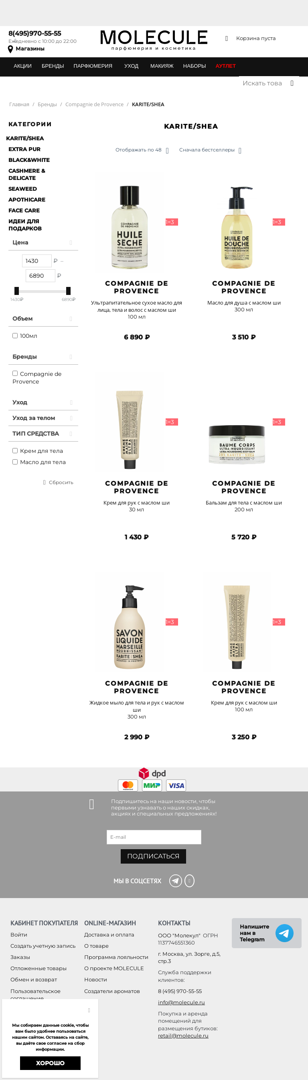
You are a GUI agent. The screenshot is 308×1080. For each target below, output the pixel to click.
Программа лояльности (116, 957)
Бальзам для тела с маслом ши (244, 502)
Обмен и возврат (33, 979)
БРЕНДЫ (53, 66)
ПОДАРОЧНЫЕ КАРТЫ (41, 83)
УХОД (131, 66)
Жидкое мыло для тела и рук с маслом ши (136, 706)
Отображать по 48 (142, 150)
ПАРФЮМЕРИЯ (93, 66)
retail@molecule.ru (183, 1035)
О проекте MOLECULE (114, 968)
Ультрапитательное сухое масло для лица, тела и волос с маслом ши (136, 306)
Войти (18, 934)
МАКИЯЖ (162, 66)
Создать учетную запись (42, 946)
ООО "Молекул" (179, 935)
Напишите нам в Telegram (254, 933)
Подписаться (153, 856)
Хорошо (50, 1063)
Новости (95, 979)
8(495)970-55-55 (34, 33)
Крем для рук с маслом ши (136, 502)
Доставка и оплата (109, 934)
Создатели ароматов (112, 991)
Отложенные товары (38, 968)
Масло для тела (39, 462)
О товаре (96, 946)
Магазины (30, 48)
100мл (24, 335)
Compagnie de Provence (36, 378)
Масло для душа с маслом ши (244, 302)
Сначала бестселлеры (210, 150)
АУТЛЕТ (226, 66)
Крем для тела (37, 450)
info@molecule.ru (181, 1002)
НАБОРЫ (194, 66)
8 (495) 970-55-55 (180, 991)
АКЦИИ (23, 66)
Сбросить (61, 482)
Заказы (20, 957)
